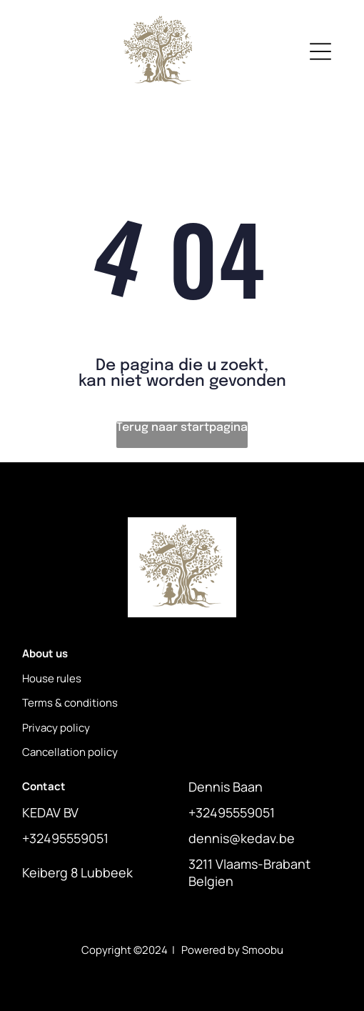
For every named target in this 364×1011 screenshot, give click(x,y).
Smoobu (262, 949)
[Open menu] (320, 51)
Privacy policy (56, 727)
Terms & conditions (70, 702)
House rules (51, 678)
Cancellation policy (70, 752)
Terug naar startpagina (182, 428)
